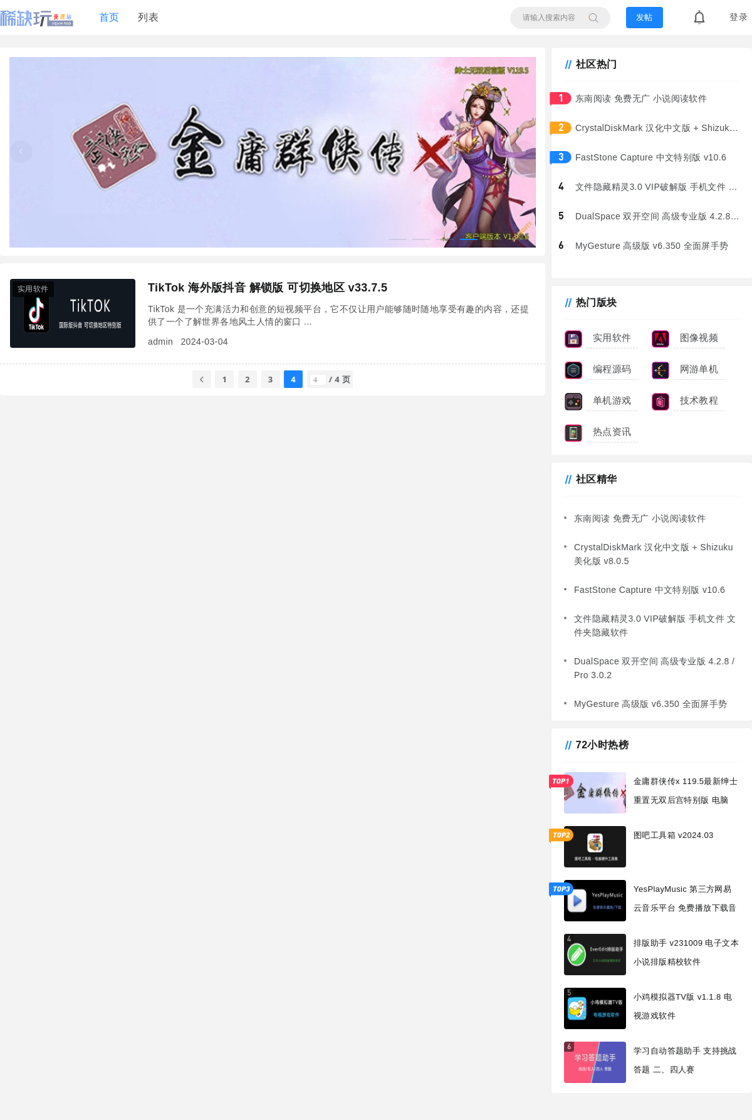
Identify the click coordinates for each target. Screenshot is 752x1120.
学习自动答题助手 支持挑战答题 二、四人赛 (685, 1060)
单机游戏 (612, 400)
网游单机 (699, 369)
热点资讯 (612, 431)
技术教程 (699, 400)
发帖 (644, 17)
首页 (109, 17)
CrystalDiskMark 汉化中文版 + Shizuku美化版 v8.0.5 (660, 128)
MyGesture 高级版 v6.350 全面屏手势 (652, 246)
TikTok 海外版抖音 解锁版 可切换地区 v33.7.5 (267, 287)
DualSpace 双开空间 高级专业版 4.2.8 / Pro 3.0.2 (660, 216)
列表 (148, 17)
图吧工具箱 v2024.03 (674, 835)
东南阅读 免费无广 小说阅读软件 (641, 98)
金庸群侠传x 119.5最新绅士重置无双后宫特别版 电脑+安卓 (686, 795)
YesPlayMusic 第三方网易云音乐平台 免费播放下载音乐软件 (685, 902)
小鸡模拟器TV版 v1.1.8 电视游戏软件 (683, 1006)
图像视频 (699, 337)
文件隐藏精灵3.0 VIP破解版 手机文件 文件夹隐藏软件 (660, 187)
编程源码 (612, 369)
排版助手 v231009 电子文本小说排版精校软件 (686, 952)
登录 (738, 17)
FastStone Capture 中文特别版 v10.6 (650, 157)
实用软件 (612, 337)
